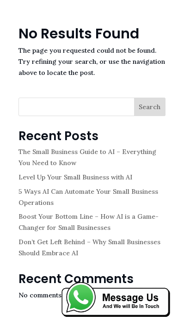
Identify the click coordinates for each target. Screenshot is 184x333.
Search (149, 107)
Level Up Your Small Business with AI (75, 177)
